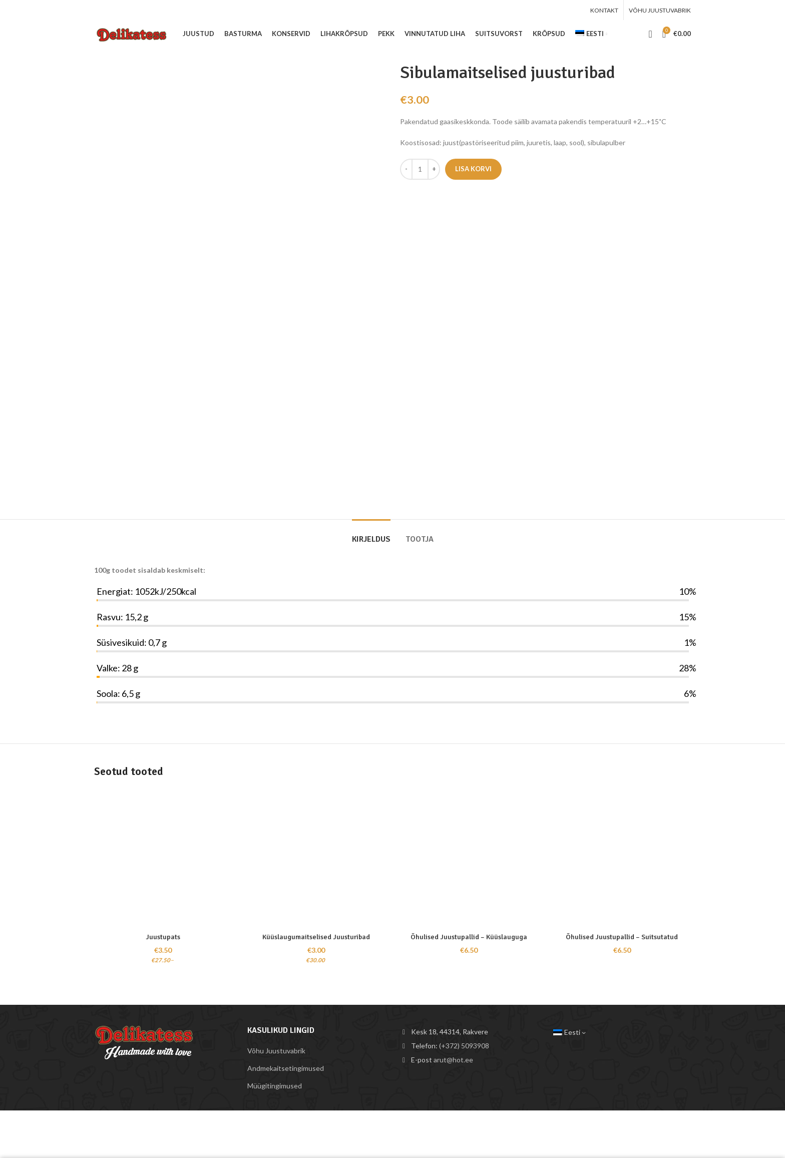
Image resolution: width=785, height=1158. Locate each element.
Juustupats (163, 937)
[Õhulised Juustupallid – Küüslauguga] (469, 859)
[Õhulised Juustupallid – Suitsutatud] (622, 859)
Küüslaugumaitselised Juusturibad (316, 937)
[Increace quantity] (434, 169)
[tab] (371, 534)
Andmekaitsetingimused (285, 1068)
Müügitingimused (274, 1085)
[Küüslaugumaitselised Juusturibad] (316, 859)
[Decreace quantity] (406, 169)
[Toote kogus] (420, 169)
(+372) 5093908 (464, 1045)
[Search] (650, 34)
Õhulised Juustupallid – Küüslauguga (469, 937)
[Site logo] (133, 33)
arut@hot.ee (453, 1059)
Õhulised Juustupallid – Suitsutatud (622, 937)
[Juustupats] (163, 859)
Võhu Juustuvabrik (276, 1050)
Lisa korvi (473, 169)
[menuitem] (591, 34)
